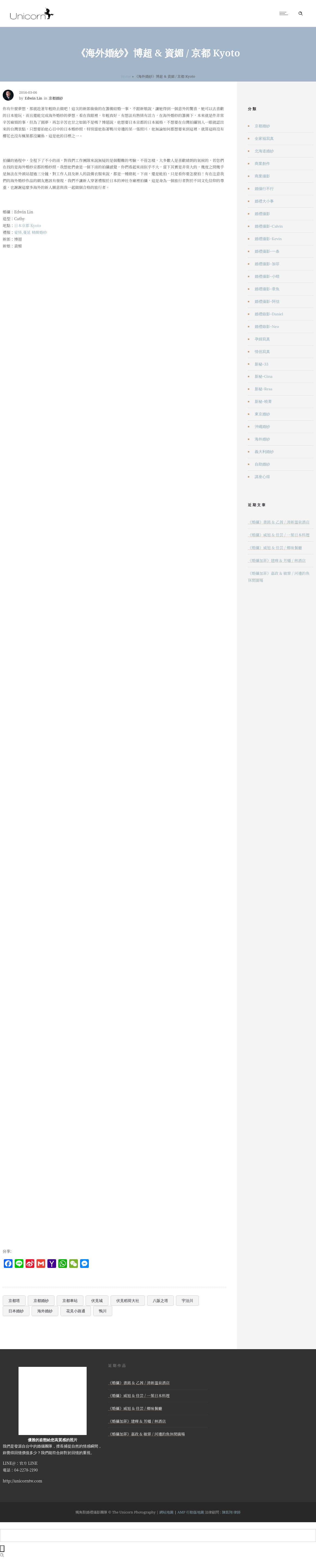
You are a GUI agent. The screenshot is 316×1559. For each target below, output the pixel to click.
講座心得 (262, 476)
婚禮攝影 (262, 213)
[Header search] (300, 14)
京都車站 (70, 1300)
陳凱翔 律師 (231, 1512)
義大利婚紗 (264, 451)
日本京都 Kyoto (27, 225)
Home (126, 76)
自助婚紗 (262, 464)
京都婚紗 (41, 1300)
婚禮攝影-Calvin (269, 226)
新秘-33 (261, 364)
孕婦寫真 (262, 339)
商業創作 (262, 163)
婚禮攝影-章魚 (267, 288)
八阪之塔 (160, 1300)
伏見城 (97, 1300)
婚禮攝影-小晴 (267, 276)
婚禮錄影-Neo (267, 326)
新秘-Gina (263, 376)
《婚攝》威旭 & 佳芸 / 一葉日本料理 (278, 534)
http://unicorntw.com (22, 1481)
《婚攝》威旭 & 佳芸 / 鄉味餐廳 (275, 547)
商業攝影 (262, 176)
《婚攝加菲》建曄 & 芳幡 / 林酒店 (277, 560)
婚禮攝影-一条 (267, 251)
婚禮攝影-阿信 (267, 301)
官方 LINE (28, 1463)
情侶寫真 (262, 351)
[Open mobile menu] (284, 13)
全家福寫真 (264, 138)
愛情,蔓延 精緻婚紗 (30, 232)
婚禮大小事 (264, 201)
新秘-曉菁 (263, 401)
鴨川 (103, 1310)
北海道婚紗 (264, 151)
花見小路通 (75, 1310)
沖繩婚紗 (262, 426)
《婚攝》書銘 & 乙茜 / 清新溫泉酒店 (278, 522)
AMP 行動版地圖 (190, 1512)
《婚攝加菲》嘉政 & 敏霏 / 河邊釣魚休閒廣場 (146, 1434)
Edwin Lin (33, 98)
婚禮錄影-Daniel (269, 314)
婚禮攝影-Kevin (268, 238)
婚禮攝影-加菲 (267, 263)
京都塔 (14, 1300)
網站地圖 (166, 1512)
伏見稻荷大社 (127, 1300)
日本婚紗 (16, 1310)
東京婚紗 (262, 414)
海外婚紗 (45, 1310)
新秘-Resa (263, 388)
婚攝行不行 (264, 188)
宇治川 (187, 1300)
